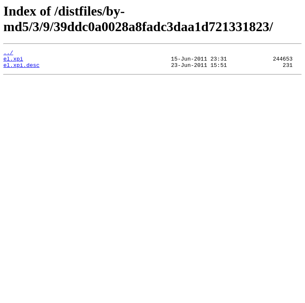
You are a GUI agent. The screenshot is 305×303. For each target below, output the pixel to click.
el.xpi (13, 61)
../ (8, 53)
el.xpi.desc (21, 68)
